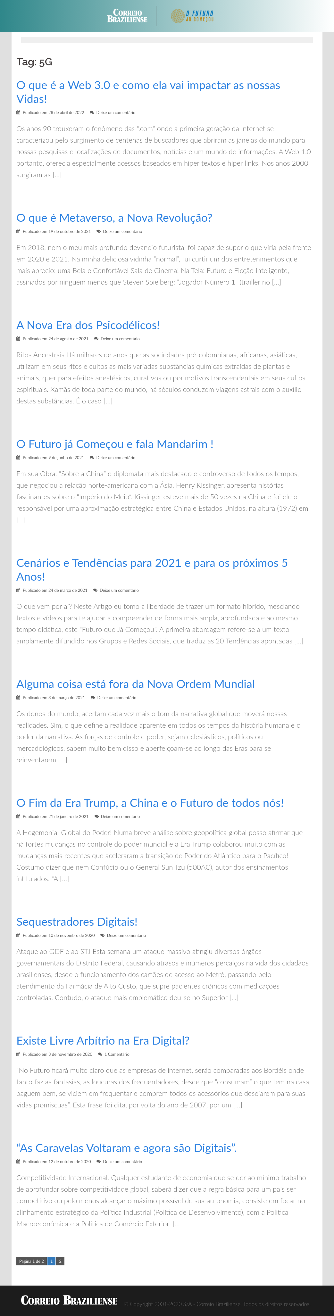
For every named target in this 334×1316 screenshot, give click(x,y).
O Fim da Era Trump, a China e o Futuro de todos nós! (150, 802)
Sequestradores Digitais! (77, 921)
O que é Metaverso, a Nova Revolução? (114, 217)
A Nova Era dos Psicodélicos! (88, 325)
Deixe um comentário (116, 112)
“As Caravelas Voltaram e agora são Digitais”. (126, 1148)
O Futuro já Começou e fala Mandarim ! (114, 444)
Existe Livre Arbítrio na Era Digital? (103, 1040)
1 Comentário (116, 1054)
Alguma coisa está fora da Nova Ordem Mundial (135, 684)
